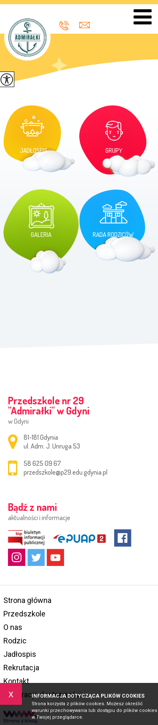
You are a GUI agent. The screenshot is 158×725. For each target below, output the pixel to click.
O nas (12, 627)
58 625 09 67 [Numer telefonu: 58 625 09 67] (42, 463)
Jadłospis (19, 654)
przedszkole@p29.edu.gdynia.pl (84, 25)
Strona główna (27, 600)
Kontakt (16, 681)
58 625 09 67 (64, 26)
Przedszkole (24, 613)
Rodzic (15, 640)
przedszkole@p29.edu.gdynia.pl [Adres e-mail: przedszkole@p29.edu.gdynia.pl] (65, 472)
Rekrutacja (21, 667)
